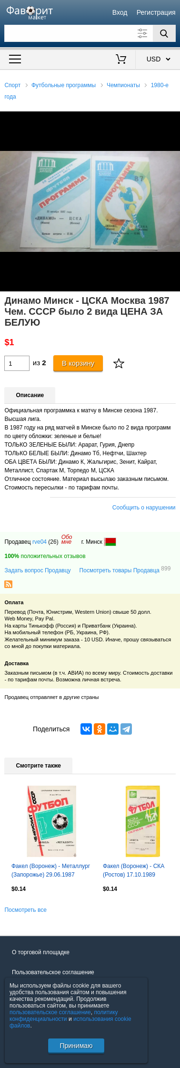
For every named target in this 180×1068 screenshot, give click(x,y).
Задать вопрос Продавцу (37, 570)
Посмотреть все (25, 910)
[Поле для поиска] (89, 33)
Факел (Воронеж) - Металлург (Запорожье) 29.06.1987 (50, 870)
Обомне (66, 539)
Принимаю (76, 1045)
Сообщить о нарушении (144, 507)
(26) (53, 542)
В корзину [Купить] (78, 363)
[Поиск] (164, 33)
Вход (120, 12)
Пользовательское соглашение (53, 972)
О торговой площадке (41, 952)
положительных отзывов (44, 556)
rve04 (39, 542)
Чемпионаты (123, 85)
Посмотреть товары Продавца (125, 570)
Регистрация (156, 12)
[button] (171, 120)
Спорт (12, 85)
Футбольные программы (63, 85)
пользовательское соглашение (50, 1012)
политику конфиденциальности (64, 1015)
